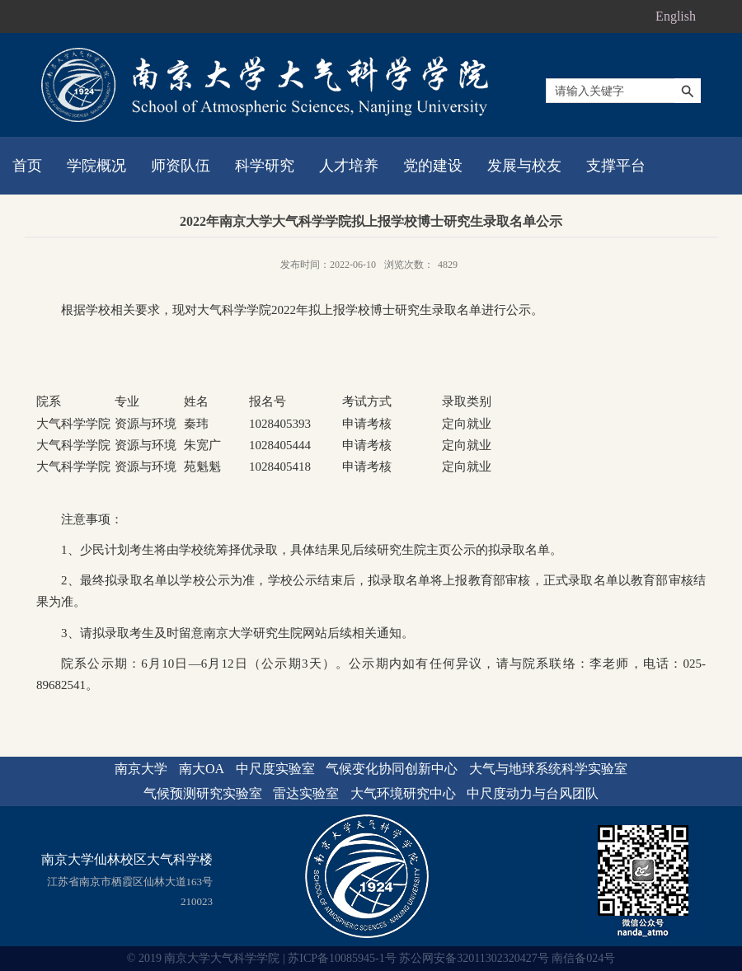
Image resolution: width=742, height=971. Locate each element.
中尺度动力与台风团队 (533, 793)
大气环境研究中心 (403, 793)
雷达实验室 (306, 793)
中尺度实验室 (275, 769)
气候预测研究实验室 (202, 793)
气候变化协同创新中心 (392, 769)
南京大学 (141, 769)
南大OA (201, 769)
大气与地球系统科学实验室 (548, 769)
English (675, 16)
